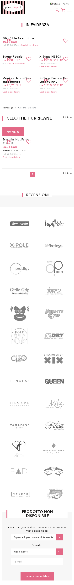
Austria (67, 3)
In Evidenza (37, 24)
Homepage (7, 107)
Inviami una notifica (37, 576)
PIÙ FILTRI (13, 132)
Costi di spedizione (30, 45)
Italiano (56, 3)
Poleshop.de (20, 2)
